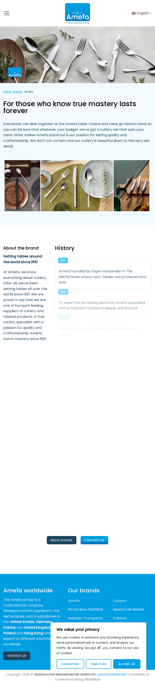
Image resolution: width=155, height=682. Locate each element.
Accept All (126, 664)
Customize (70, 664)
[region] (98, 647)
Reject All (98, 664)
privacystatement (113, 674)
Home (7, 92)
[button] (6, 13)
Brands (18, 92)
